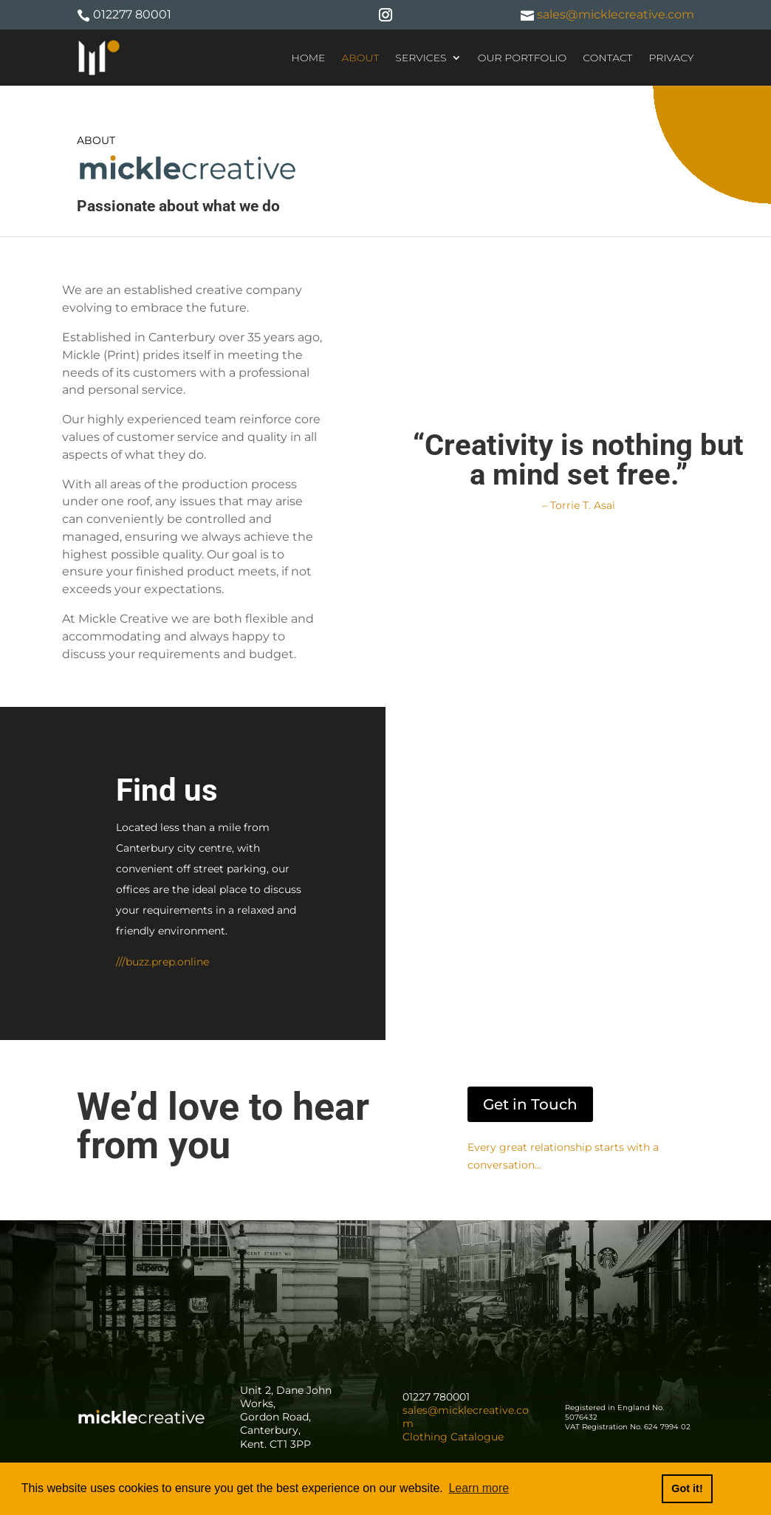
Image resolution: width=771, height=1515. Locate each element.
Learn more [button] (478, 1488)
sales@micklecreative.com (614, 14)
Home (309, 57)
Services (420, 57)
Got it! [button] (686, 1488)
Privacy (670, 57)
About (360, 57)
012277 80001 (132, 14)
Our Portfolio (522, 57)
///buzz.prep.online (162, 961)
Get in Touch (530, 1104)
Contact (607, 57)
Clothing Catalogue (453, 1436)
